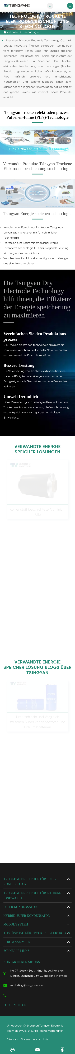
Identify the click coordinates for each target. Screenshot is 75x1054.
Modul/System (15, 924)
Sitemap (12, 1039)
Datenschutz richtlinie (34, 1039)
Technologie (31, 32)
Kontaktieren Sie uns (21, 962)
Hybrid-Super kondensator (26, 915)
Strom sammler (16, 942)
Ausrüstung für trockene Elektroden (36, 933)
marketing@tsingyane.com (23, 985)
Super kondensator (20, 907)
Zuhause (12, 32)
